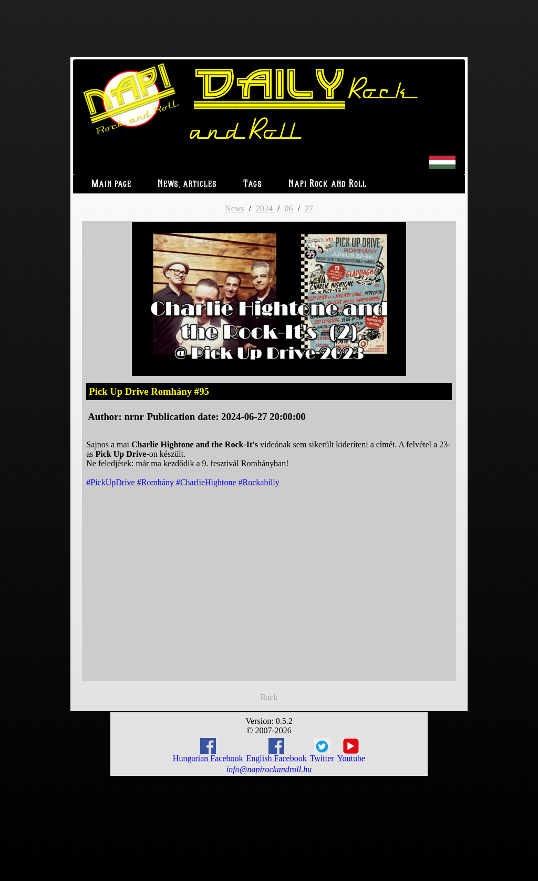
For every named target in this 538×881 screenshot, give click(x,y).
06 (289, 208)
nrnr (133, 416)
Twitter (322, 750)
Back (269, 697)
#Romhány (156, 482)
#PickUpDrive (111, 482)
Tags (252, 184)
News (234, 208)
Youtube (351, 750)
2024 (265, 208)
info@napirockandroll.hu (269, 769)
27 (309, 208)
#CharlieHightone (207, 482)
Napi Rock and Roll (327, 184)
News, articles (187, 184)
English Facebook (276, 750)
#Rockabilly (259, 482)
